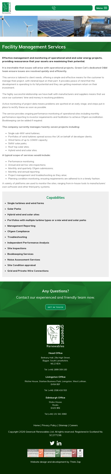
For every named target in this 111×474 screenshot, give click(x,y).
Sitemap (63, 425)
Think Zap (75, 461)
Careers (73, 425)
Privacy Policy (49, 425)
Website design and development (48, 461)
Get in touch (55, 307)
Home (36, 425)
